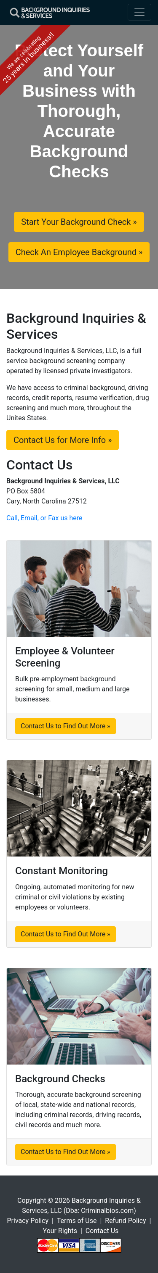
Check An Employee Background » (79, 252)
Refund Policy (125, 1221)
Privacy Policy (27, 1221)
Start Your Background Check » (79, 222)
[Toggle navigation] (139, 12)
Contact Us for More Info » (62, 440)
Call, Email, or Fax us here (44, 518)
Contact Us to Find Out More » (65, 726)
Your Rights (60, 1231)
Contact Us (102, 1231)
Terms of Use (77, 1221)
